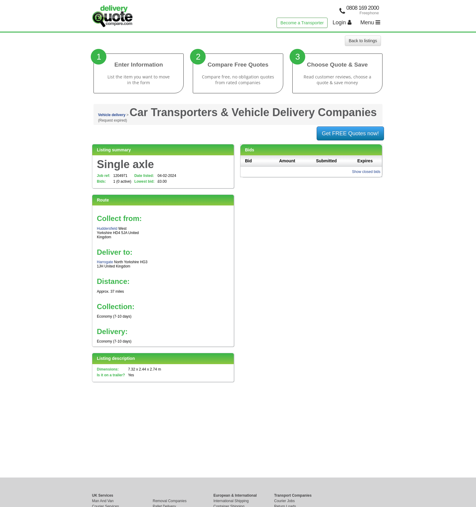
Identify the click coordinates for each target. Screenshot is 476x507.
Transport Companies (292, 495)
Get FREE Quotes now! (350, 133)
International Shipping (231, 501)
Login (342, 22)
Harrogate (105, 262)
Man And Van (103, 501)
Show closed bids (366, 172)
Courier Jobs (284, 501)
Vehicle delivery (111, 115)
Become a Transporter (302, 22)
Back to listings (363, 40)
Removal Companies (169, 501)
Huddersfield (107, 228)
